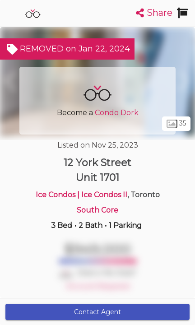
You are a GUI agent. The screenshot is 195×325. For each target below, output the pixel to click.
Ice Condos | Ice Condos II (81, 194)
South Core (97, 210)
